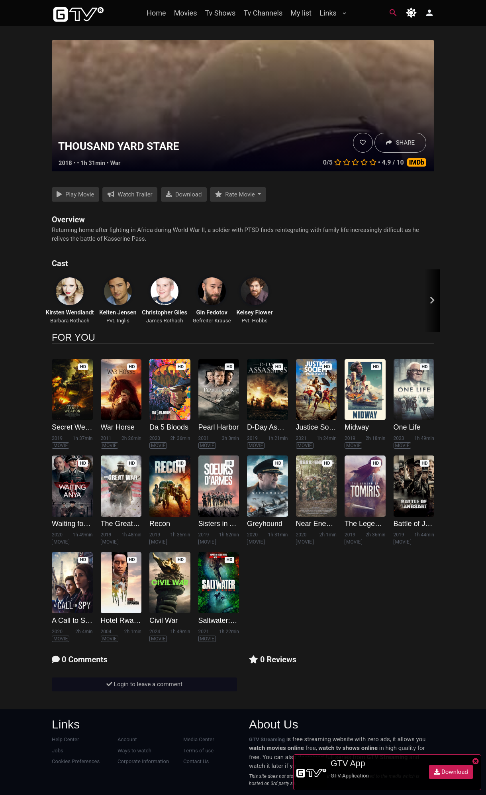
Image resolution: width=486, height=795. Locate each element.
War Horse (118, 427)
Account (127, 739)
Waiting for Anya (78, 524)
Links (327, 13)
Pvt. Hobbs (254, 321)
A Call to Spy (72, 620)
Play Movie (75, 194)
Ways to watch (134, 751)
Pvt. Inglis (117, 321)
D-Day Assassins (274, 427)
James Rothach (164, 321)
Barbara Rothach (70, 321)
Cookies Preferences (76, 761)
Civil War (163, 620)
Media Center (198, 739)
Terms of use (198, 751)
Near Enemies (318, 524)
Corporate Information (143, 761)
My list (301, 13)
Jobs (57, 751)
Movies (185, 13)
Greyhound (264, 524)
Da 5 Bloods (168, 427)
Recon (159, 524)
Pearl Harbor (218, 427)
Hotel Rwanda (123, 620)
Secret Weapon (76, 427)
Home (156, 13)
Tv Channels (262, 13)
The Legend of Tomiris (380, 524)
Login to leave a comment (144, 684)
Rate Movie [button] (236, 194)
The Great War (124, 524)
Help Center (65, 739)
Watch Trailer (130, 194)
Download (184, 194)
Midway (357, 427)
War (115, 163)
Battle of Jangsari (421, 524)
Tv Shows (220, 13)
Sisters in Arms (222, 524)
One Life (407, 427)
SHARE (400, 142)
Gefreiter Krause (212, 321)
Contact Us (196, 761)
